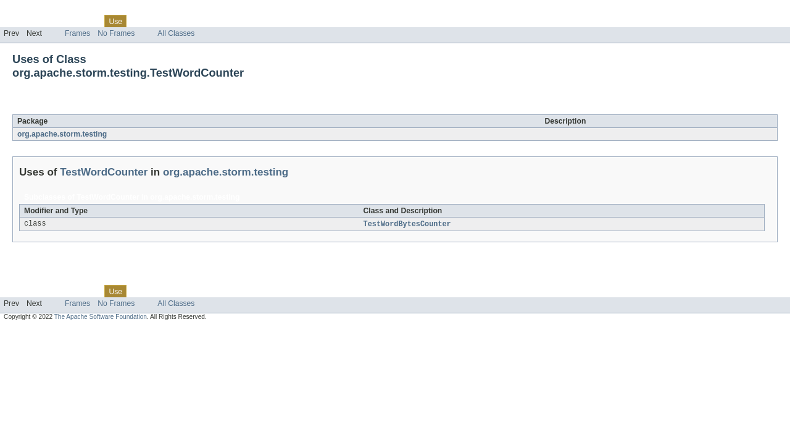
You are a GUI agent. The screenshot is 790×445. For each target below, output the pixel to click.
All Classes (175, 33)
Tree (141, 21)
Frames (77, 33)
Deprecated (175, 21)
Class (88, 21)
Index (211, 21)
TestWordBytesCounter (407, 224)
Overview (19, 21)
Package (57, 21)
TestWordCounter (116, 107)
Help (235, 21)
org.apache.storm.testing (62, 134)
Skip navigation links (34, 10)
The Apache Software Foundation (100, 317)
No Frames (116, 33)
